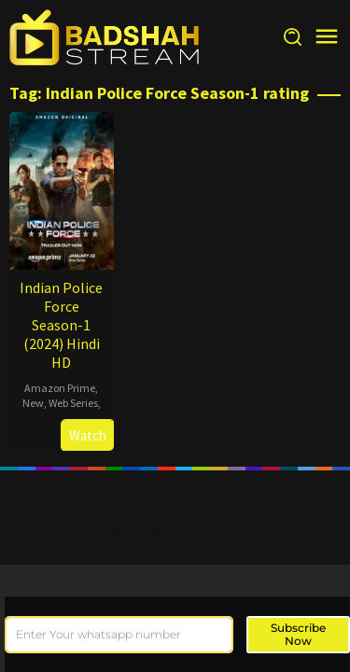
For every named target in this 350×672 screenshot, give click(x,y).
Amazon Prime (59, 388)
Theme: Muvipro (272, 536)
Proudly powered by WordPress (124, 536)
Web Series (73, 403)
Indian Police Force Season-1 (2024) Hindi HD (61, 324)
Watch (87, 435)
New (33, 403)
